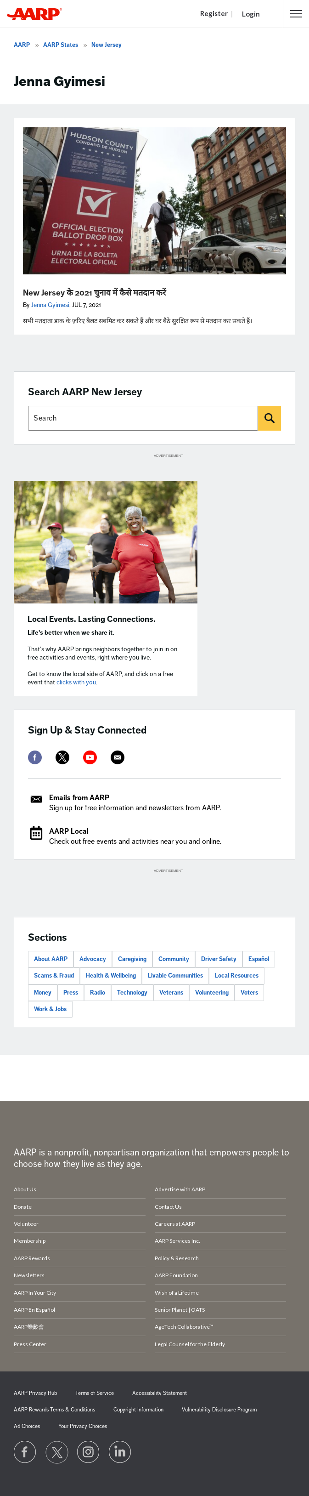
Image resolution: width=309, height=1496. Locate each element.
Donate (23, 1206)
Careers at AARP (175, 1223)
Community (173, 959)
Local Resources (236, 975)
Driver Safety (218, 959)
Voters (249, 992)
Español (258, 959)
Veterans (171, 992)
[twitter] (62, 757)
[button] (296, 14)
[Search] (269, 418)
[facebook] (35, 757)
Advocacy (92, 959)
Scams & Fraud (54, 975)
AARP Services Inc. (177, 1240)
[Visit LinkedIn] (120, 1452)
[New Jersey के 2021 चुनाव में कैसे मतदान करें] (154, 201)
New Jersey (106, 45)
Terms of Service (94, 1393)
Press (70, 992)
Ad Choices (27, 1426)
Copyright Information (138, 1409)
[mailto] (117, 757)
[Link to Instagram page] (88, 1452)
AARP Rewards (32, 1258)
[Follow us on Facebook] (25, 1452)
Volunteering (212, 992)
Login (251, 14)
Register (214, 13)
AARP (22, 45)
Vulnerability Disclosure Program (219, 1409)
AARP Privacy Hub (35, 1393)
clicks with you (76, 682)
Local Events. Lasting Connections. (92, 619)
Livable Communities (175, 975)
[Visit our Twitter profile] (56, 1452)
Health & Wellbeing (111, 975)
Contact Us (168, 1206)
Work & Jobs (50, 1009)
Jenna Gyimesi (50, 305)
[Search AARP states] (143, 418)
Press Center (30, 1344)
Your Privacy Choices (82, 1426)
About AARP (50, 959)
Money (42, 992)
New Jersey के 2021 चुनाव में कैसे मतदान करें (94, 293)
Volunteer (26, 1223)
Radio (97, 992)
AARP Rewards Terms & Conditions (54, 1409)
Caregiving (132, 959)
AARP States (60, 45)
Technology (132, 992)
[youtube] (90, 757)
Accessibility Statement (159, 1393)
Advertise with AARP (180, 1189)
